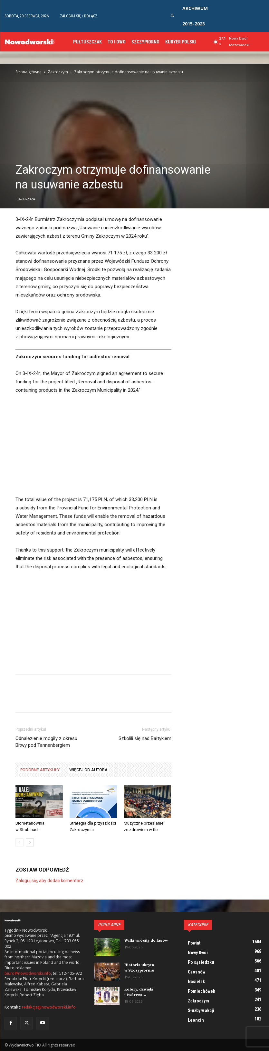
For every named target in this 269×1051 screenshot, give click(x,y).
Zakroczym (58, 72)
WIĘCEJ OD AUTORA (88, 769)
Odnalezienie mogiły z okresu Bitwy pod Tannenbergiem (46, 742)
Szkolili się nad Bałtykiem (145, 738)
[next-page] (30, 842)
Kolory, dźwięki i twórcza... (138, 992)
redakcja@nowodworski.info (49, 1007)
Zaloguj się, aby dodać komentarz (49, 880)
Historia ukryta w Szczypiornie (139, 968)
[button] (173, 16)
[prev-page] (19, 842)
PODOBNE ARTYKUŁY (40, 769)
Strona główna (28, 72)
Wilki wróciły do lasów (146, 940)
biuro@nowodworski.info (28, 973)
